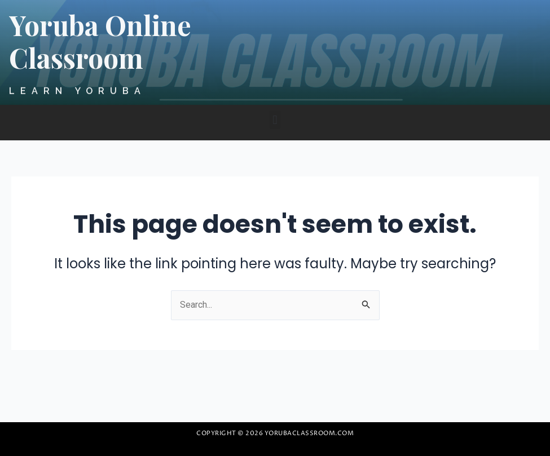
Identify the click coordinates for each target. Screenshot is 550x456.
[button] (275, 119)
